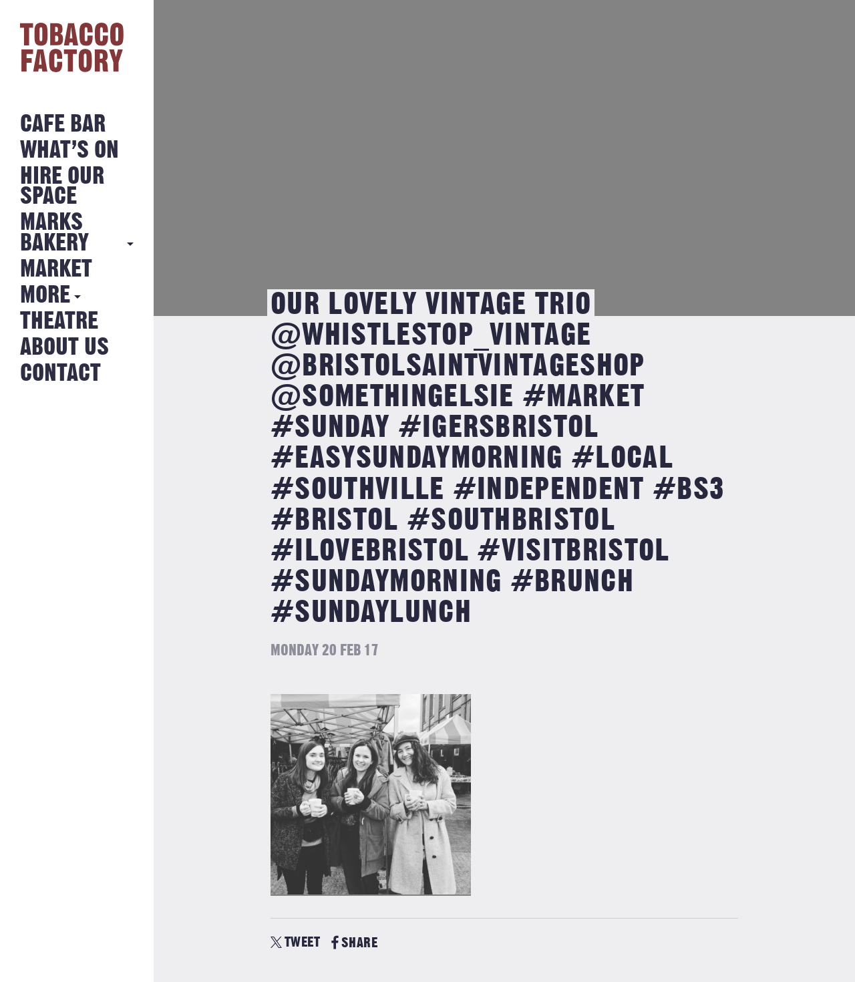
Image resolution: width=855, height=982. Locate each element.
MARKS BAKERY (54, 232)
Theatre (59, 321)
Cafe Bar (63, 124)
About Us (64, 347)
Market (56, 269)
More (45, 295)
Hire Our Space (62, 186)
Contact (60, 373)
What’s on (69, 150)
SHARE (354, 943)
